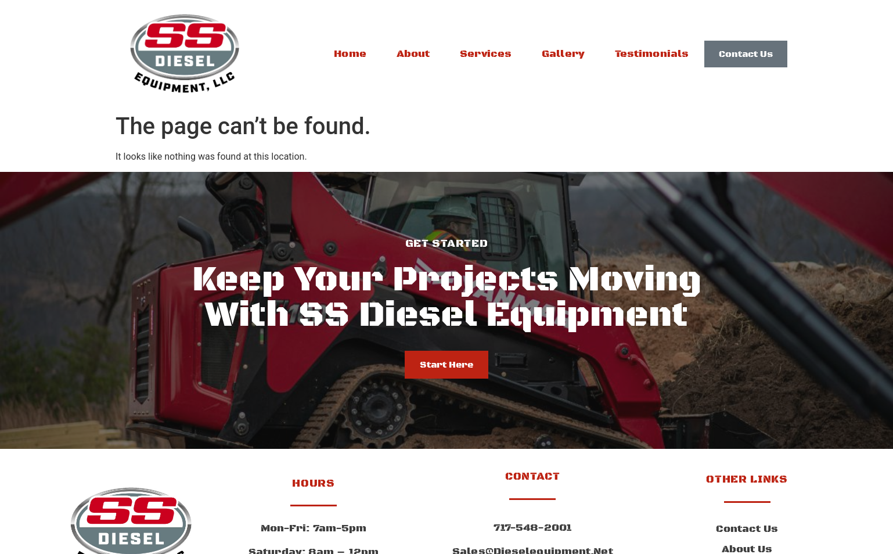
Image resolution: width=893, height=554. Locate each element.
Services (486, 54)
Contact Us (747, 529)
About (413, 54)
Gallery (563, 54)
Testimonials (652, 54)
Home (350, 54)
